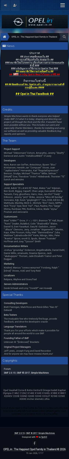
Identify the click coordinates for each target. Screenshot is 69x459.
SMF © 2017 (23, 372)
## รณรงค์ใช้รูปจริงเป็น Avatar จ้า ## (34, 59)
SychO (44, 437)
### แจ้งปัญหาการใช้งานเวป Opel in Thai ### (34, 68)
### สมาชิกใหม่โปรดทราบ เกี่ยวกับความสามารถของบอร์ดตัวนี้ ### (34, 64)
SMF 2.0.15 (9, 372)
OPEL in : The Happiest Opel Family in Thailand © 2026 (34, 449)
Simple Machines (40, 372)
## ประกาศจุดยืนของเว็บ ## (34, 56)
